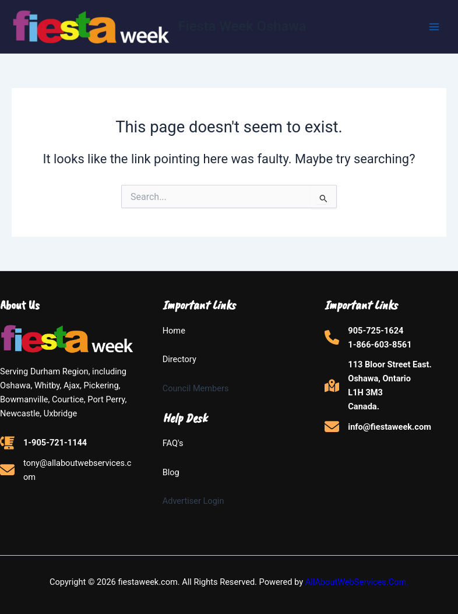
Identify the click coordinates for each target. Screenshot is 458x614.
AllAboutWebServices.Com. (356, 582)
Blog (171, 472)
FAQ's (173, 443)
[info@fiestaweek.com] (378, 426)
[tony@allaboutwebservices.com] (66, 470)
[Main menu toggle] (434, 27)
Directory (179, 359)
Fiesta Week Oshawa (242, 26)
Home (174, 330)
